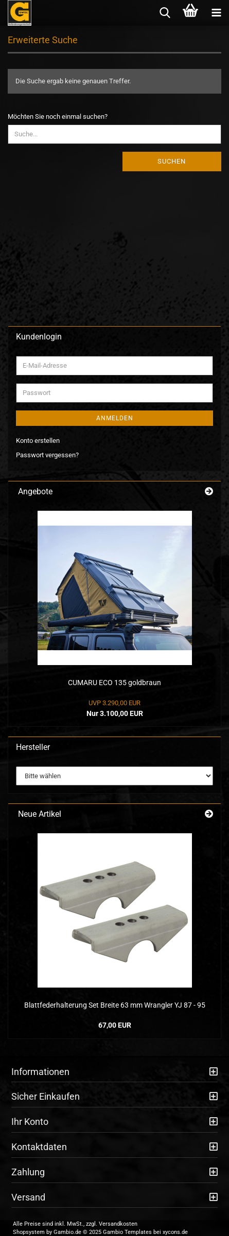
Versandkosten (118, 1224)
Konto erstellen (38, 440)
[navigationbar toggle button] (216, 13)
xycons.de (175, 1232)
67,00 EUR (114, 1025)
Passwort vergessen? (47, 455)
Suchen (171, 161)
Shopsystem (29, 1232)
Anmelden (114, 418)
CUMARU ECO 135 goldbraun (114, 682)
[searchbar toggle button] (165, 13)
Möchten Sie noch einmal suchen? (58, 116)
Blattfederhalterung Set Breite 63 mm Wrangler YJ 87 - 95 (114, 1005)
